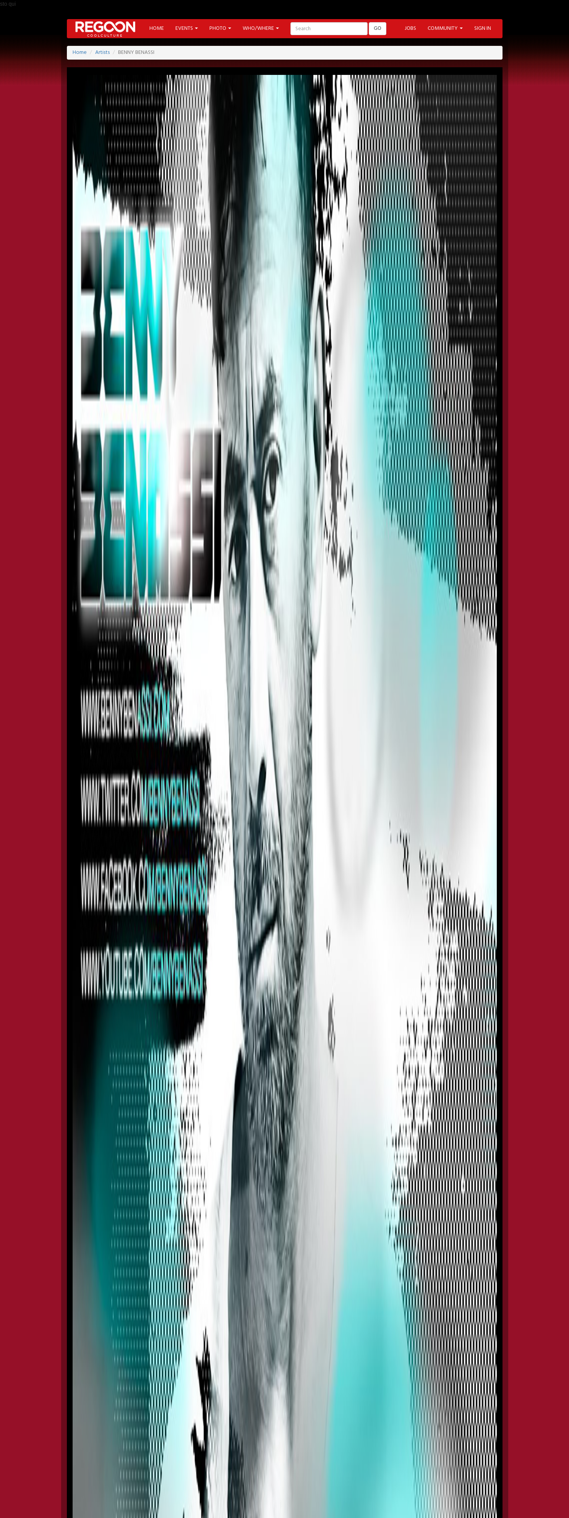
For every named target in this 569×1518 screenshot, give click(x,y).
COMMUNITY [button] (445, 28)
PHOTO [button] (220, 28)
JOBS (410, 28)
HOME (156, 28)
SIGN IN (482, 28)
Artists (102, 52)
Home (80, 52)
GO (377, 28)
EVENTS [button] (186, 28)
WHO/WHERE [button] (261, 28)
